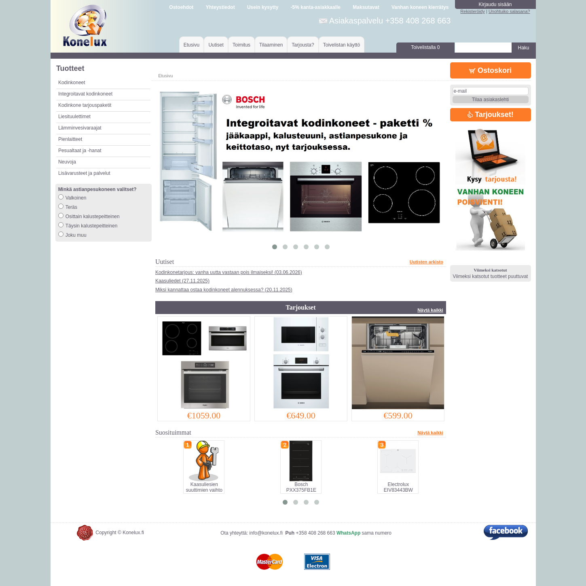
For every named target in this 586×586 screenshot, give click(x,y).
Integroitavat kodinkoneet (85, 94)
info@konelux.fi (266, 533)
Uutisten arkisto (426, 261)
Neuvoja (67, 162)
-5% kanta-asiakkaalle (316, 7)
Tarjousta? (303, 45)
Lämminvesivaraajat (80, 128)
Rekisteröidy (472, 11)
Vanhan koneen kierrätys (419, 7)
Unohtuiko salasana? (509, 11)
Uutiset (215, 45)
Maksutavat (366, 7)
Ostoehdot (181, 7)
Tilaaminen (271, 45)
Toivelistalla (425, 47)
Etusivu (191, 45)
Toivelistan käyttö (341, 45)
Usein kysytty (262, 7)
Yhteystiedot (220, 7)
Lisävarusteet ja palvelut (84, 173)
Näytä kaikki (430, 310)
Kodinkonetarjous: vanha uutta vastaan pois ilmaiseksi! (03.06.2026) (228, 272)
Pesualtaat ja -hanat (80, 150)
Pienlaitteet (70, 139)
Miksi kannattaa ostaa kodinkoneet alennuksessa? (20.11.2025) (223, 290)
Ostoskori (490, 70)
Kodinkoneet (71, 82)
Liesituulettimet (74, 116)
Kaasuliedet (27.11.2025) (182, 281)
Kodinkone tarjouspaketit (84, 105)
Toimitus (241, 45)
